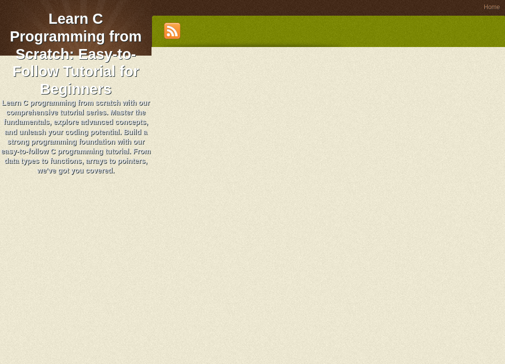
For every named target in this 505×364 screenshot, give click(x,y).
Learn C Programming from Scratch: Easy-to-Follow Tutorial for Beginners (75, 54)
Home (492, 7)
